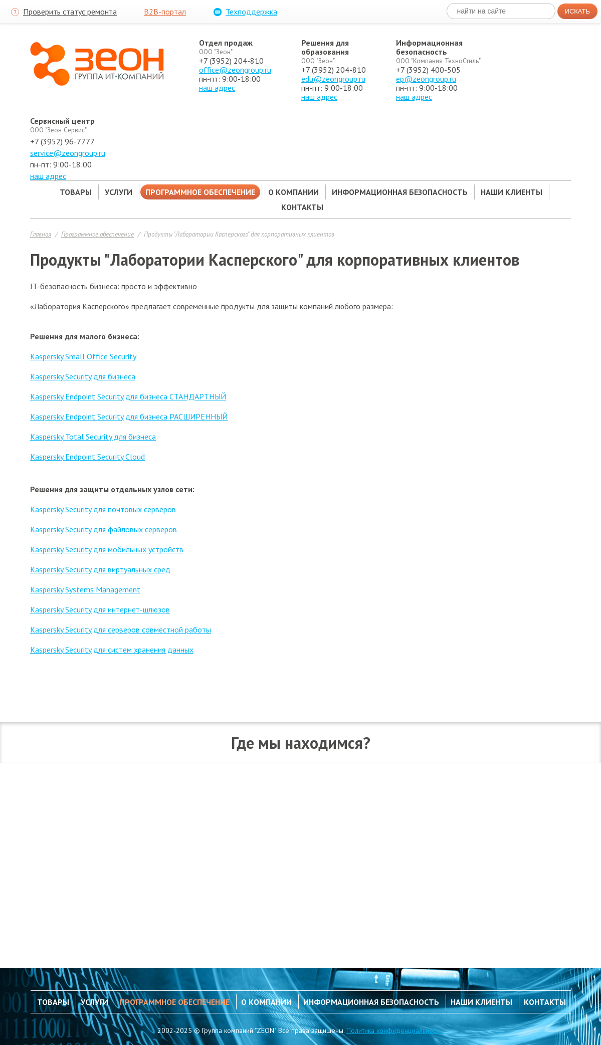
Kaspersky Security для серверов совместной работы (120, 629)
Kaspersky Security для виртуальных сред (100, 569)
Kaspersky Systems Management (85, 589)
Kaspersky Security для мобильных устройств (106, 549)
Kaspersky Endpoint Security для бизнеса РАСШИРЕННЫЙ (129, 416)
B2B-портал (165, 12)
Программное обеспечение (97, 234)
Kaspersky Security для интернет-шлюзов (100, 609)
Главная (40, 234)
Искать (577, 11)
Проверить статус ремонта (63, 12)
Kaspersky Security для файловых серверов (103, 529)
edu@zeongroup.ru (333, 79)
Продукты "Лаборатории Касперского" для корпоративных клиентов (239, 234)
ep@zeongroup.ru (426, 79)
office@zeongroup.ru (235, 70)
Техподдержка (244, 12)
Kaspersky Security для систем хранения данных (111, 650)
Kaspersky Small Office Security (83, 356)
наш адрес (217, 88)
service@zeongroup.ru (67, 153)
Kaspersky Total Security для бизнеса (93, 437)
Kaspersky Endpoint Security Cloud (87, 457)
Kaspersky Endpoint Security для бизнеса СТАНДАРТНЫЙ (128, 396)
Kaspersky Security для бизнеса (82, 376)
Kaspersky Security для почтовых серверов (103, 509)
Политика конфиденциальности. (395, 1030)
